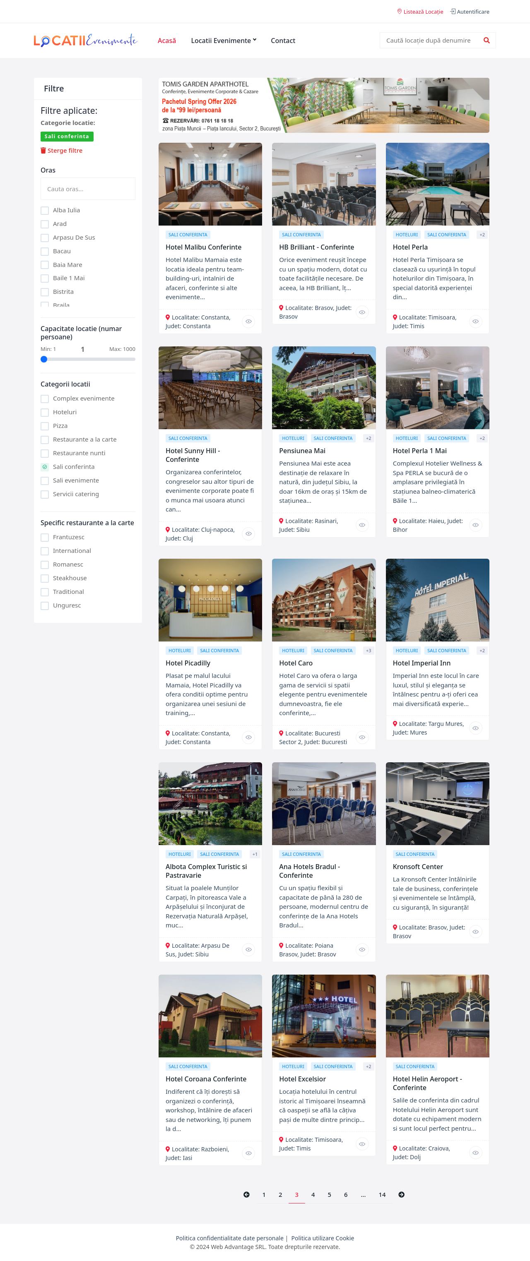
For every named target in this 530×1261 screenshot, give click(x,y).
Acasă (167, 40)
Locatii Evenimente (223, 40)
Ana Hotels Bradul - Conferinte (309, 871)
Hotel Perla (410, 247)
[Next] (401, 1195)
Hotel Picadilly (188, 663)
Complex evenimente (84, 398)
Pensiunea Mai (302, 450)
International (72, 550)
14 (381, 1194)
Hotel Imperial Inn (422, 663)
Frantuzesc (68, 537)
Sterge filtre (61, 150)
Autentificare (469, 11)
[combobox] (432, 40)
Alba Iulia (66, 210)
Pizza (60, 425)
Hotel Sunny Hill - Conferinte (193, 455)
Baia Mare (67, 264)
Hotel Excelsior (302, 1078)
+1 (255, 854)
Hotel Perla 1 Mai (420, 450)
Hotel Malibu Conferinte (203, 247)
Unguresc (67, 605)
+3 (368, 650)
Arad (60, 223)
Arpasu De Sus (74, 237)
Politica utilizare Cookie (323, 1238)
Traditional (68, 591)
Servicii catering (76, 494)
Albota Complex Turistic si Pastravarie (206, 871)
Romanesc (68, 564)
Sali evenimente (76, 480)
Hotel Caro (296, 663)
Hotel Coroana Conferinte (206, 1078)
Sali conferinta (74, 466)
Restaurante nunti (79, 453)
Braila (61, 305)
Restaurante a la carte (85, 439)
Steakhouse (70, 578)
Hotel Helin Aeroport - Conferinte (427, 1083)
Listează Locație (420, 11)
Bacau (62, 251)
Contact (283, 40)
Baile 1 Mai (69, 278)
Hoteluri (65, 412)
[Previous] (246, 1195)
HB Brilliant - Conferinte (316, 247)
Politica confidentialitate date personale (230, 1238)
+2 (482, 234)
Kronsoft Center (418, 866)
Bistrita (63, 291)
